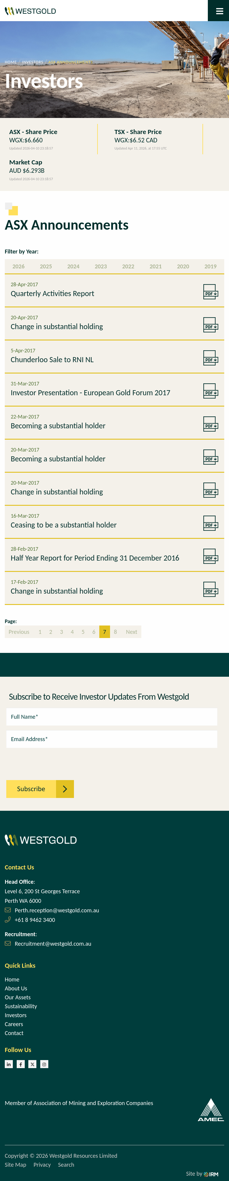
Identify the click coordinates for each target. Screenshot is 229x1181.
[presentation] (39, 760)
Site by (202, 1173)
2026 (19, 266)
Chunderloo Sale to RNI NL (52, 359)
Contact (14, 1033)
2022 (128, 266)
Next (131, 631)
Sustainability (21, 1006)
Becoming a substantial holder (58, 425)
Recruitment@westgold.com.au (53, 943)
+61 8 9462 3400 (35, 919)
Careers (14, 1024)
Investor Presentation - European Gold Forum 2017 (90, 392)
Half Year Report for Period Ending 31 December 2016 (95, 558)
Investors (16, 1015)
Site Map (15, 1164)
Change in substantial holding (57, 326)
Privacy (42, 1164)
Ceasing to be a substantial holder (64, 525)
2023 (101, 266)
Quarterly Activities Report (52, 293)
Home (12, 979)
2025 (46, 266)
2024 (73, 266)
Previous (20, 631)
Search (66, 1164)
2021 (156, 266)
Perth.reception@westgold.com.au (57, 910)
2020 (183, 266)
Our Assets (18, 997)
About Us (16, 988)
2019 (211, 266)
